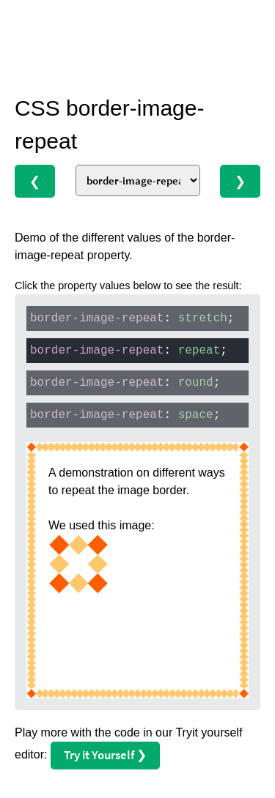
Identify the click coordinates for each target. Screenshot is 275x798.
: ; (132, 318)
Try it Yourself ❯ (105, 755)
